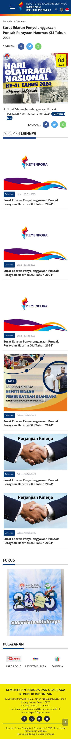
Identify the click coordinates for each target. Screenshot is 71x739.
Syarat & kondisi (23, 728)
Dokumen (21, 21)
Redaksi (9, 728)
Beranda (7, 21)
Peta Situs (38, 728)
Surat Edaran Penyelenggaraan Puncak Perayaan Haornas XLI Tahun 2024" (31, 202)
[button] (65, 722)
